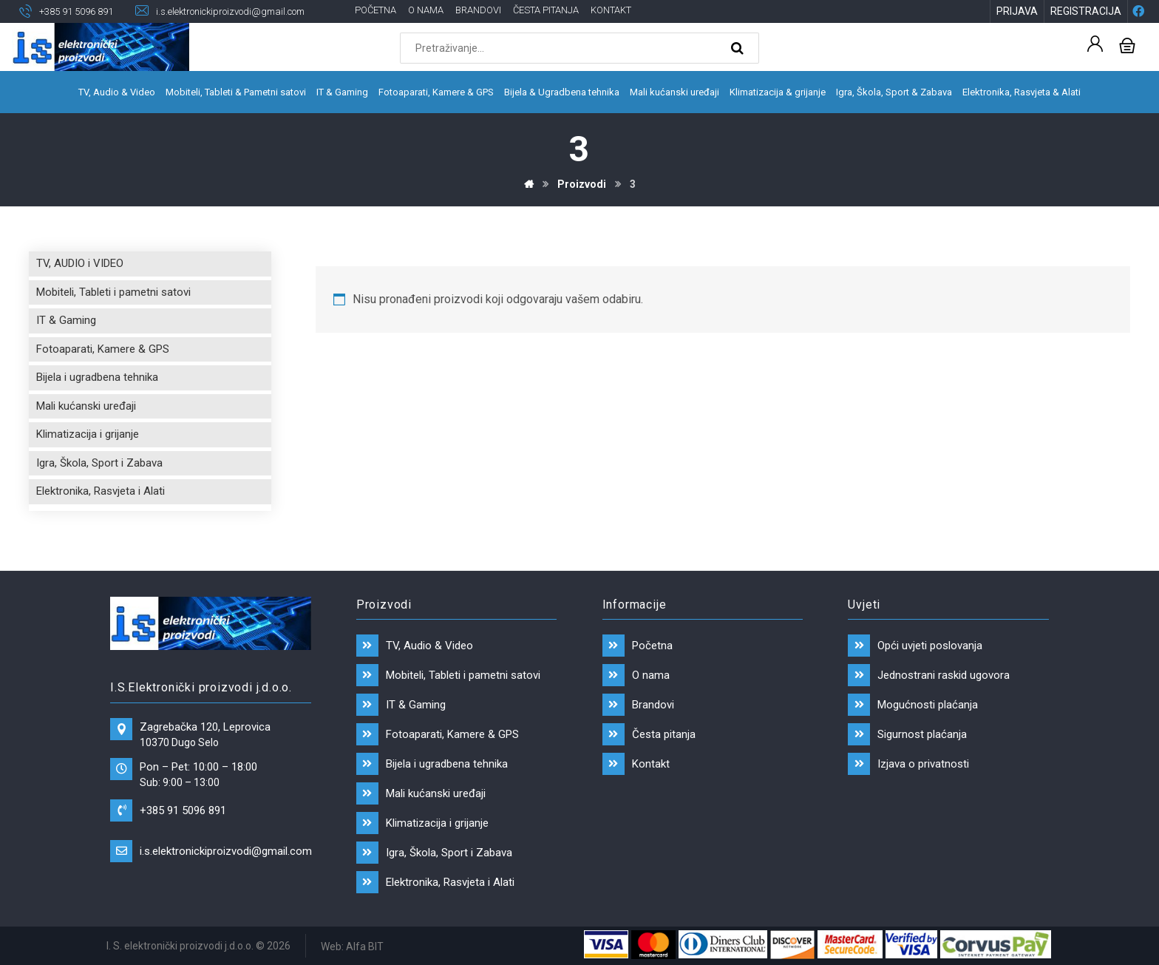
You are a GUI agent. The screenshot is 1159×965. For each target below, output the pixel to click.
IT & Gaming (66, 320)
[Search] (739, 48)
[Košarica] (1127, 45)
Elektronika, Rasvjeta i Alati (100, 491)
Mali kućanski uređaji (86, 406)
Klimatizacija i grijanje (87, 434)
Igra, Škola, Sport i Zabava (99, 463)
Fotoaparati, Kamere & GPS (102, 349)
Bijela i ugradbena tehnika (97, 377)
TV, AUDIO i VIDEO (79, 263)
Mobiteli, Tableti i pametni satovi (113, 292)
